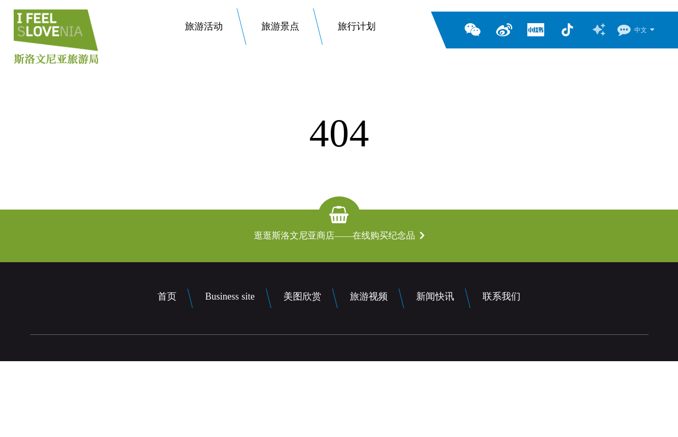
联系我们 (501, 296)
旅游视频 (369, 296)
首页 (167, 296)
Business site (229, 296)
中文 (640, 30)
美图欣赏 (302, 296)
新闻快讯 (435, 296)
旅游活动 (204, 30)
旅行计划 (357, 30)
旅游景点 (280, 30)
